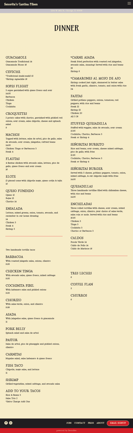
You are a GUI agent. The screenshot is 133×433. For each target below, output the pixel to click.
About (100, 423)
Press (91, 423)
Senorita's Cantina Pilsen (21, 4)
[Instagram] (10, 423)
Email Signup (118, 423)
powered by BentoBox (66, 430)
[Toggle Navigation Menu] (129, 3)
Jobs (69, 423)
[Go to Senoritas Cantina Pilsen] (66, 10)
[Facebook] (6, 423)
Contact (79, 423)
